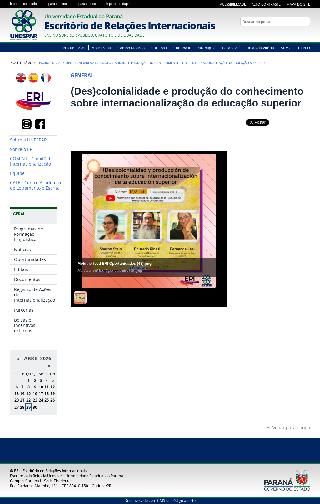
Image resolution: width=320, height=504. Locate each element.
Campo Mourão (131, 47)
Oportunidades (79, 63)
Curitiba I (159, 47)
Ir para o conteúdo (26, 4)
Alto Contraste (266, 4)
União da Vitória (260, 47)
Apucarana (101, 47)
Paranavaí (231, 47)
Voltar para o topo (291, 428)
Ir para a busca (90, 4)
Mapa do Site (298, 4)
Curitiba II (181, 47)
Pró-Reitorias (74, 47)
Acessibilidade (233, 4)
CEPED (304, 47)
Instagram (307, 34)
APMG (286, 47)
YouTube (299, 34)
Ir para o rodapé (120, 4)
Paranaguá (206, 47)
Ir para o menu (59, 4)
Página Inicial (50, 63)
